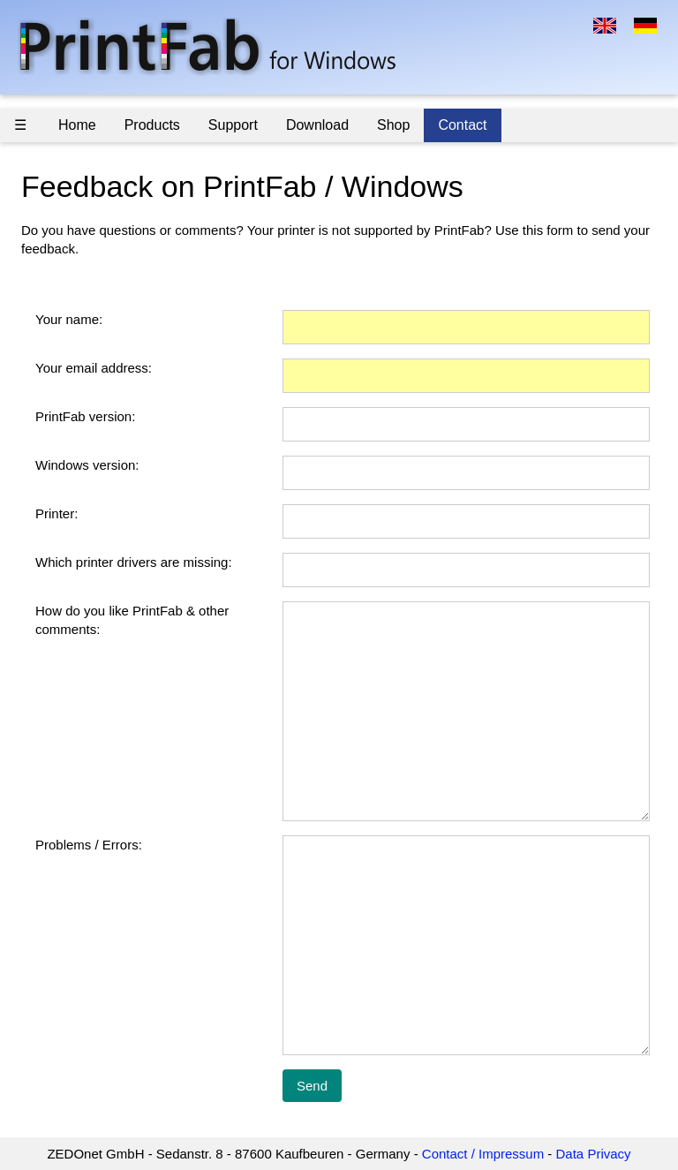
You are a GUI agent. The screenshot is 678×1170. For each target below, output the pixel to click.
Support (233, 124)
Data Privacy (593, 1153)
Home (77, 124)
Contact (462, 124)
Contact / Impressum (483, 1153)
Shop (393, 124)
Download (317, 124)
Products (152, 124)
